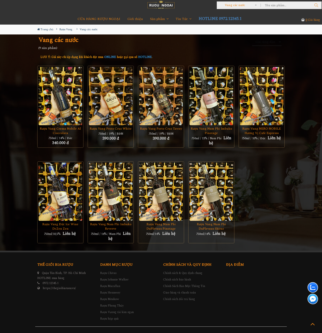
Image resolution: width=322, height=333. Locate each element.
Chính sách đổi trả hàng (179, 299)
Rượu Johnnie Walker (114, 279)
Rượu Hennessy (110, 292)
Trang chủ (45, 29)
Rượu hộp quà (109, 318)
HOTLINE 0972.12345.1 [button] (220, 18)
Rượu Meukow (109, 299)
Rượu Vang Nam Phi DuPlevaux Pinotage (161, 226)
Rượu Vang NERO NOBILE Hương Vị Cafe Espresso (261, 130)
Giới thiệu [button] (135, 19)
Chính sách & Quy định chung (182, 273)
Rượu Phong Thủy (112, 305)
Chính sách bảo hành (177, 279)
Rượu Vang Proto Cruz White (111, 128)
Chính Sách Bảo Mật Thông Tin (184, 286)
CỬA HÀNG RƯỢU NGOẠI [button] (99, 19)
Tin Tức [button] (183, 19)
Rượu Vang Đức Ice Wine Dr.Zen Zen (60, 226)
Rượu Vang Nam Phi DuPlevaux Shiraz (211, 226)
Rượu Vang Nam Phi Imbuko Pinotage (211, 130)
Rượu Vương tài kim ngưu (117, 312)
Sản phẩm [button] (159, 19)
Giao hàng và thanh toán (179, 292)
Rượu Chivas (108, 273)
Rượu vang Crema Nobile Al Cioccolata (60, 130)
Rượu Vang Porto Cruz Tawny (161, 128)
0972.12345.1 (50, 283)
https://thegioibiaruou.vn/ (59, 288)
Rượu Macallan (110, 286)
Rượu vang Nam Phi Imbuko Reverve (110, 226)
